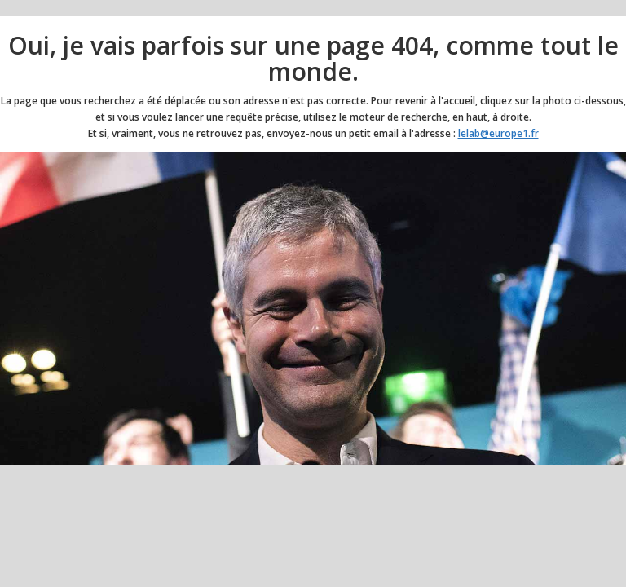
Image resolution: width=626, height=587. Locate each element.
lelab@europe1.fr (498, 133)
